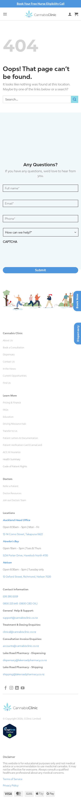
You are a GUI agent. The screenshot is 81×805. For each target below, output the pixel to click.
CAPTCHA (10, 241)
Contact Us (9, 361)
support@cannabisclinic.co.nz (20, 617)
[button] (5, 14)
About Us (8, 340)
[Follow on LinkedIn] (17, 688)
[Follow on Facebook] (6, 688)
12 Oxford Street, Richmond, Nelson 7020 (27, 576)
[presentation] (31, 253)
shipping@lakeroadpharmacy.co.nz (23, 674)
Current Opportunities (15, 376)
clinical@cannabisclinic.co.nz (19, 631)
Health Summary (11, 459)
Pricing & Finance (12, 402)
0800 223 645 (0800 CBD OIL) (20, 603)
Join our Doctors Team (14, 500)
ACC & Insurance (12, 452)
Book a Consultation (13, 347)
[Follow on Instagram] (11, 688)
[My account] (70, 14)
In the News (9, 369)
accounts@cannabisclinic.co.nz (21, 645)
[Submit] (74, 99)
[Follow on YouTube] (22, 688)
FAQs (5, 410)
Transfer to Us (10, 431)
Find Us (7, 383)
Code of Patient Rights (15, 466)
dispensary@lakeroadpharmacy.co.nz (25, 660)
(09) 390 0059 (10, 596)
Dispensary (9, 354)
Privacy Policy (10, 785)
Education (8, 417)
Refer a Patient (10, 486)
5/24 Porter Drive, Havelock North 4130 (25, 555)
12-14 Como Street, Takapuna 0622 (23, 534)
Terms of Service (12, 779)
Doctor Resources (12, 493)
